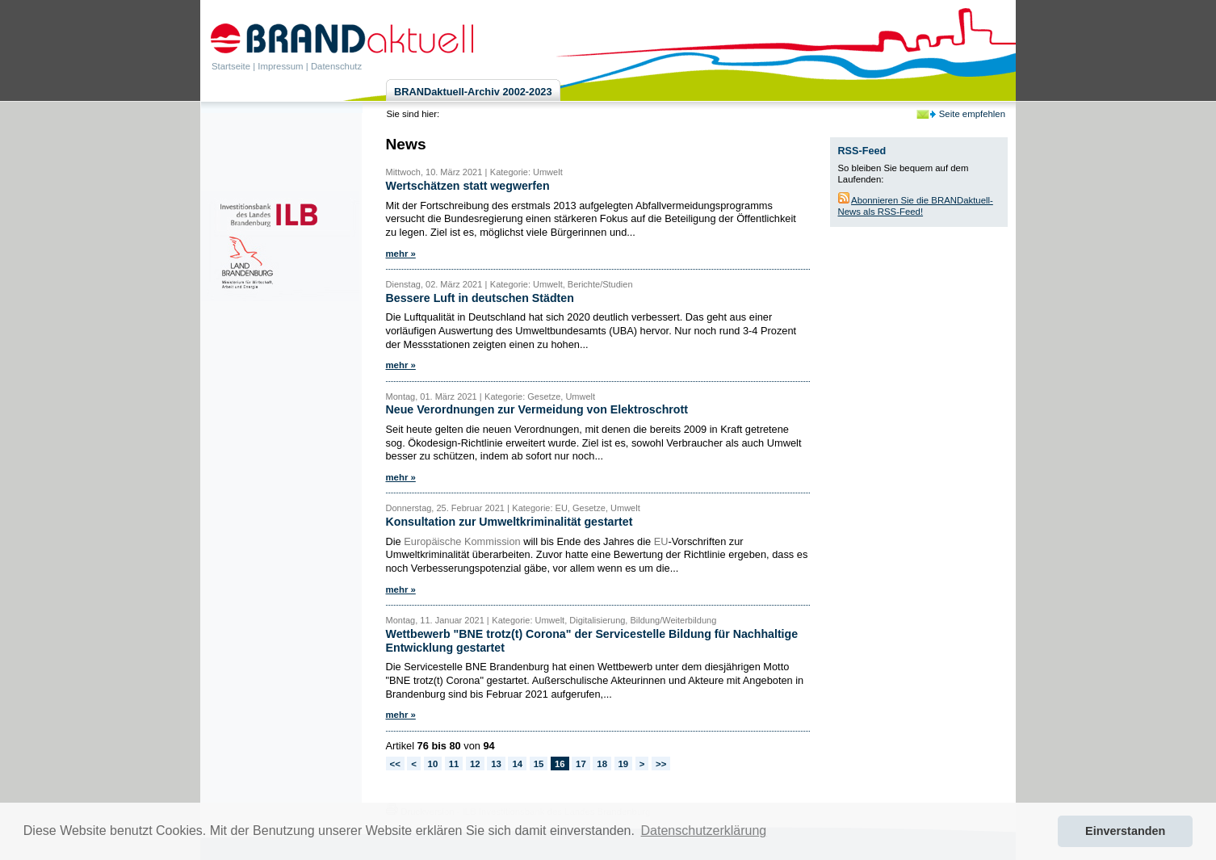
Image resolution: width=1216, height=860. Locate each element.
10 (433, 764)
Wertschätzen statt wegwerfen (468, 185)
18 (602, 764)
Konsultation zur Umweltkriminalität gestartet (509, 521)
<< (395, 764)
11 (454, 764)
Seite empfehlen (972, 114)
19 (623, 764)
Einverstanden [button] (1125, 830)
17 (581, 764)
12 (475, 764)
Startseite (231, 66)
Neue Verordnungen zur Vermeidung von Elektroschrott (537, 409)
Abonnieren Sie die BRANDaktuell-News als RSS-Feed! (915, 205)
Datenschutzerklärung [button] (704, 830)
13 (496, 764)
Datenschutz (336, 66)
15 (539, 764)
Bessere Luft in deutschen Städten (480, 298)
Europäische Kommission (462, 541)
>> (661, 764)
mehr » (401, 253)
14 (517, 764)
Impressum (280, 66)
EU (661, 541)
